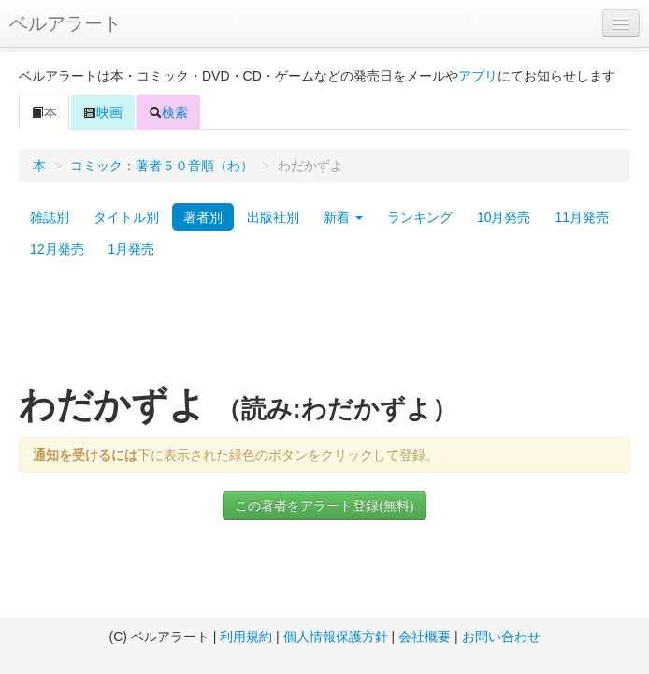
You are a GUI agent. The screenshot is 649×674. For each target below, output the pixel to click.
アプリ (478, 75)
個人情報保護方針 (335, 636)
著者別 (203, 217)
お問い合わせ (501, 636)
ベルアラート (65, 23)
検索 (168, 112)
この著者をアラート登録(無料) (324, 505)
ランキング (420, 217)
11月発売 (582, 217)
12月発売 (57, 249)
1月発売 (131, 249)
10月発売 (504, 217)
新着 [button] (343, 217)
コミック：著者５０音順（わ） (161, 165)
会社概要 (424, 636)
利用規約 (246, 636)
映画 (103, 112)
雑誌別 (49, 217)
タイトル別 (126, 217)
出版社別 (273, 217)
